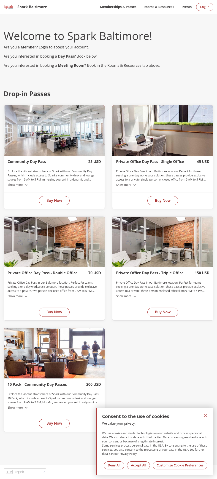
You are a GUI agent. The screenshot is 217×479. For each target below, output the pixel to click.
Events (187, 7)
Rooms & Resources (159, 7)
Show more (15, 185)
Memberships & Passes (118, 7)
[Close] (205, 415)
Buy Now (54, 200)
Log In (204, 7)
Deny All (114, 465)
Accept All (138, 465)
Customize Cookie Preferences (180, 465)
